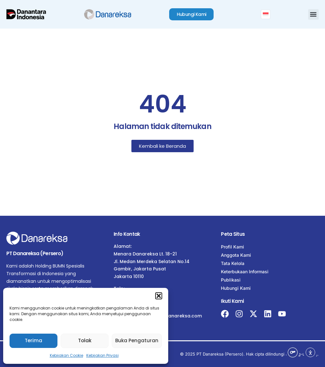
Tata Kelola (232, 263)
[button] (159, 296)
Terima (33, 340)
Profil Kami (232, 246)
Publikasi (231, 279)
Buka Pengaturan (136, 340)
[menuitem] (265, 14)
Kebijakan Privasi (102, 355)
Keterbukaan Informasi (245, 271)
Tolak (84, 340)
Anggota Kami (236, 255)
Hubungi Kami (236, 288)
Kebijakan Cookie (66, 355)
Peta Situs (233, 234)
